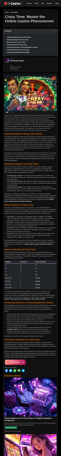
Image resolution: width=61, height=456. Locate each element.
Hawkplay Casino (12, 329)
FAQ (42, 3)
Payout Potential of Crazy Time (17, 44)
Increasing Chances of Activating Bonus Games (22, 47)
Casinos (29, 3)
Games (57, 3)
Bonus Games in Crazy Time (16, 42)
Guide (36, 3)
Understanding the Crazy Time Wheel (19, 37)
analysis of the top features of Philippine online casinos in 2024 (24, 299)
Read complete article (10, 427)
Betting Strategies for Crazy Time (17, 39)
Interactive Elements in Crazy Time (18, 50)
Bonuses (49, 3)
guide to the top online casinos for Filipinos (39, 244)
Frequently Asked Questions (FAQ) (18, 52)
